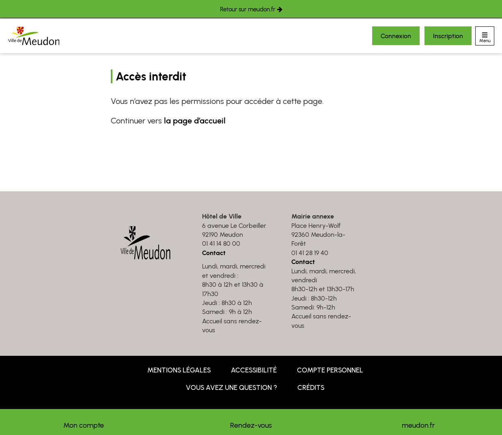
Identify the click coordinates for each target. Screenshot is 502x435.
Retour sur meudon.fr (247, 9)
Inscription (448, 36)
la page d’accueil (195, 121)
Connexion (396, 36)
